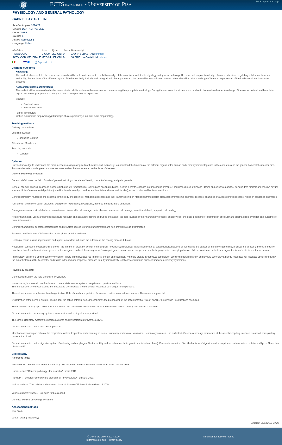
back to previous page (267, 1)
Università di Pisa (99, 436)
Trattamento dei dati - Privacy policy (103, 440)
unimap (99, 53)
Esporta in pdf (43, 62)
